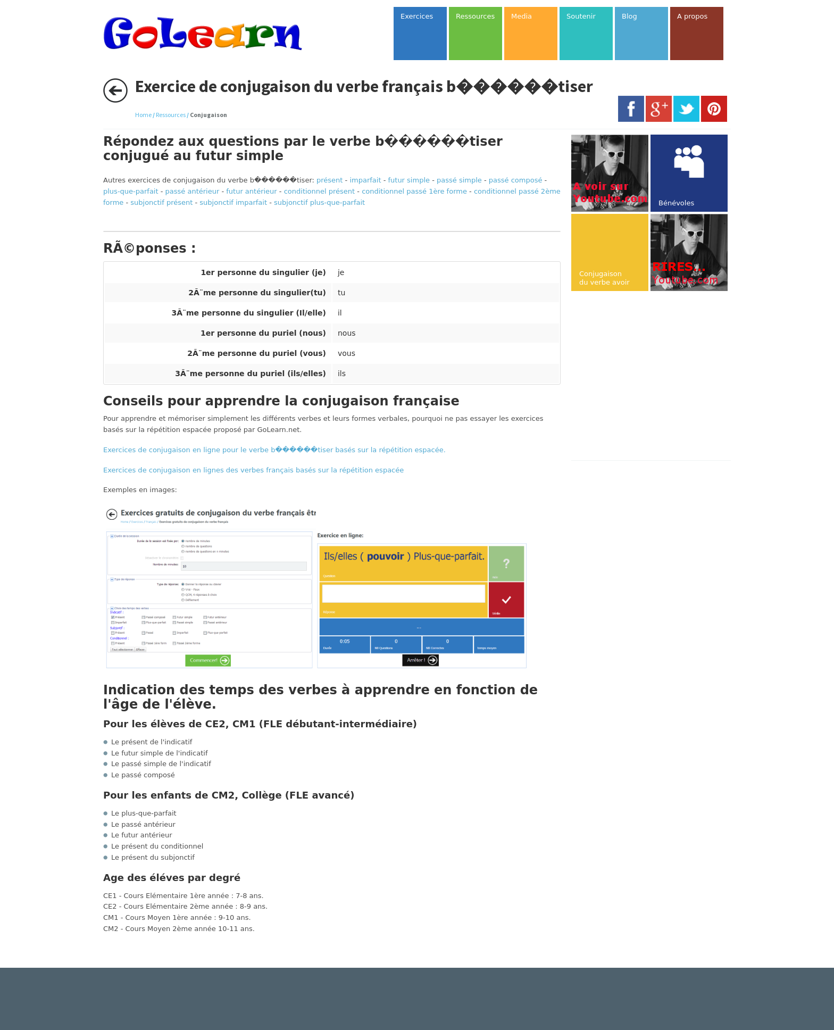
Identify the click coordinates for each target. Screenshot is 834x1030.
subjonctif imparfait (233, 202)
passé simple (459, 180)
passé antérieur (192, 191)
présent (329, 180)
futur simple (409, 180)
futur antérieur (251, 191)
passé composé (516, 180)
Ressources (171, 115)
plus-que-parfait (131, 191)
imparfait (365, 180)
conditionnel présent (319, 191)
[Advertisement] (660, 376)
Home (143, 115)
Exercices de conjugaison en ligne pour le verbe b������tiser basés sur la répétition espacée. (274, 450)
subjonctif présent (161, 202)
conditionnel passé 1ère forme (414, 191)
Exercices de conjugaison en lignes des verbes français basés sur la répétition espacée (253, 470)
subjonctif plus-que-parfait (319, 202)
